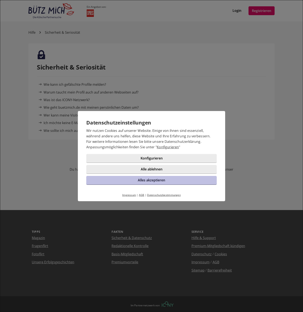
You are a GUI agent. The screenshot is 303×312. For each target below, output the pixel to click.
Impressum (129, 195)
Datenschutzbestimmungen (164, 195)
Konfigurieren (168, 147)
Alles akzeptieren (151, 180)
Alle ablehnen (151, 169)
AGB (141, 195)
